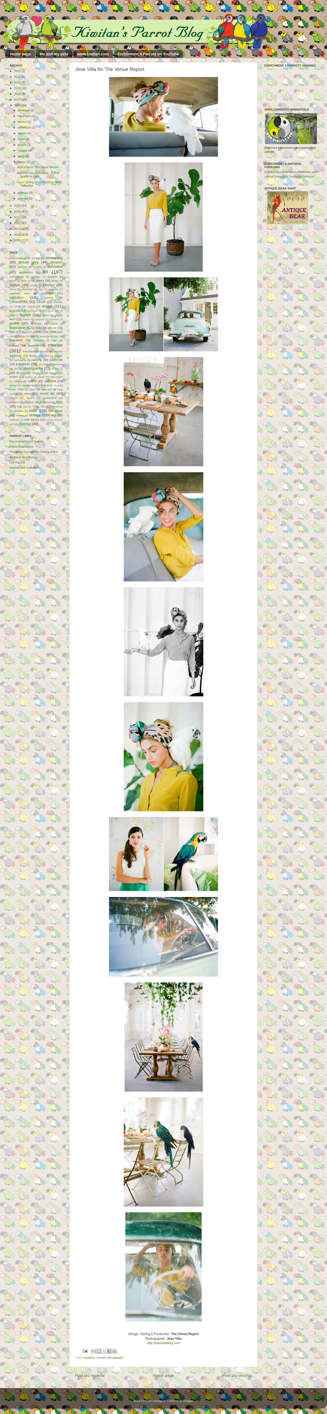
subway (13, 398)
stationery (46, 389)
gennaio (23, 198)
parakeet (23, 364)
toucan (47, 402)
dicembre (24, 110)
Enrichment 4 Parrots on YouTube (148, 54)
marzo (22, 162)
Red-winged (56, 377)
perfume (58, 364)
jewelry (38, 332)
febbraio (23, 192)
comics (49, 297)
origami (58, 355)
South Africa (16, 389)
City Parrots (17, 462)
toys (59, 402)
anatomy (37, 267)
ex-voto (55, 311)
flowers (46, 315)
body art (26, 280)
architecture (26, 272)
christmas (27, 289)
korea (32, 336)
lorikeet (14, 345)
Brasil (55, 280)
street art (47, 393)
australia (52, 276)
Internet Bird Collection (24, 467)
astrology (36, 276)
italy (12, 332)
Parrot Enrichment (21, 446)
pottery (29, 377)
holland (53, 323)
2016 (18, 105)
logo (54, 340)
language (45, 336)
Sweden (30, 398)
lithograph (38, 340)
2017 (18, 99)
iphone (52, 327)
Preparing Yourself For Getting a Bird (33, 451)
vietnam (20, 415)
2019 (18, 88)
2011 (18, 228)
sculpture (50, 381)
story (27, 393)
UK (43, 406)
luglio (21, 139)
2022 (18, 71)
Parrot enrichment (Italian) (27, 441)
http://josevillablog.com (163, 1343)
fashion (25, 315)
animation (55, 267)
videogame (55, 410)
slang (56, 385)
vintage (35, 415)
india (39, 327)
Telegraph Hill (31, 402)
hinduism (36, 323)
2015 (18, 205)
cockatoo (89, 1357)
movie (18, 355)
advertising (54, 258)
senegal (14, 385)
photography (115, 1357)
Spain (32, 389)
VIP (54, 415)
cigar (40, 289)
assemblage (17, 276)
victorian (18, 410)
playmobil (26, 373)
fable (12, 315)
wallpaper (15, 419)
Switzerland (49, 397)
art (45, 271)
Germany (54, 319)
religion (18, 381)
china (13, 289)
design (47, 306)
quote (41, 376)
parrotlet (43, 364)
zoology (25, 424)
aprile (22, 156)
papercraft (56, 359)
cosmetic (58, 302)
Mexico (44, 351)
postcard (53, 373)
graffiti (14, 323)
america (22, 266)
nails (46, 356)
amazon (56, 262)
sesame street (30, 385)
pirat (12, 372)
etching (31, 311)
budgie (15, 285)
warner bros (52, 419)
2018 (18, 94)
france (26, 319)
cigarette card (19, 293)
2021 (18, 76)
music (33, 355)
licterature (16, 340)
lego (56, 336)
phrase (55, 368)
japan (25, 332)
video (33, 411)
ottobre (23, 121)
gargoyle (39, 319)
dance (31, 306)
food (12, 319)
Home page (20, 54)
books (40, 280)
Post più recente (90, 1375)
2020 (18, 82)
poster (14, 376)
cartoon (49, 285)
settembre (25, 127)
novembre (25, 116)
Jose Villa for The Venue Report (37, 167)
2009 (18, 240)
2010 (18, 234)
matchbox (28, 351)
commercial (19, 302)
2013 (18, 217)
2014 (18, 211)
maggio (23, 150)
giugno (22, 144)
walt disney (31, 419)
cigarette (53, 289)
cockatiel (47, 293)
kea (23, 336)
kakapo (13, 336)
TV (33, 406)
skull (46, 385)
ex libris (43, 311)
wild (12, 424)
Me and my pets (54, 54)
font (57, 315)
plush (40, 372)
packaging (20, 359)
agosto (22, 133)
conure (41, 302)
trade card (22, 406)
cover (17, 306)
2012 (18, 223)
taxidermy (15, 402)
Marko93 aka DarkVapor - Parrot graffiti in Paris (38, 174)
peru (16, 368)
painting (37, 359)
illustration (17, 328)
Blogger (188, 1401)
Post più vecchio (237, 1375)
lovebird (33, 345)
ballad (13, 281)
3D (38, 258)
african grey (29, 262)
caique (33, 285)
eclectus (15, 310)
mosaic (58, 351)
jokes (53, 332)
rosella (32, 381)
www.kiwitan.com (93, 54)
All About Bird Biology (24, 457)
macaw (101, 1357)
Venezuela (57, 406)
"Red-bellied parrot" (20, 258)
